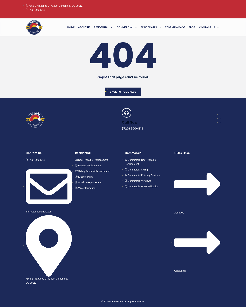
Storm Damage (175, 27)
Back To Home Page (123, 92)
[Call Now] (126, 113)
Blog (192, 27)
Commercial (127, 27)
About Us (84, 27)
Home (70, 27)
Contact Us (209, 27)
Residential (103, 27)
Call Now (129, 122)
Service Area (151, 27)
